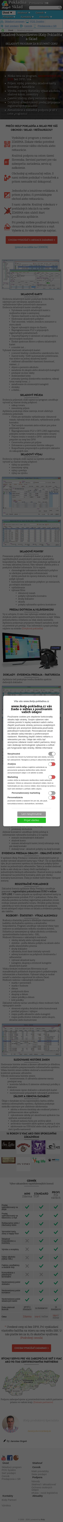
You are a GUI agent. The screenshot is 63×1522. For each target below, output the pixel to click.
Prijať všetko (31, 820)
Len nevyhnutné (32, 814)
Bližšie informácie (43, 748)
